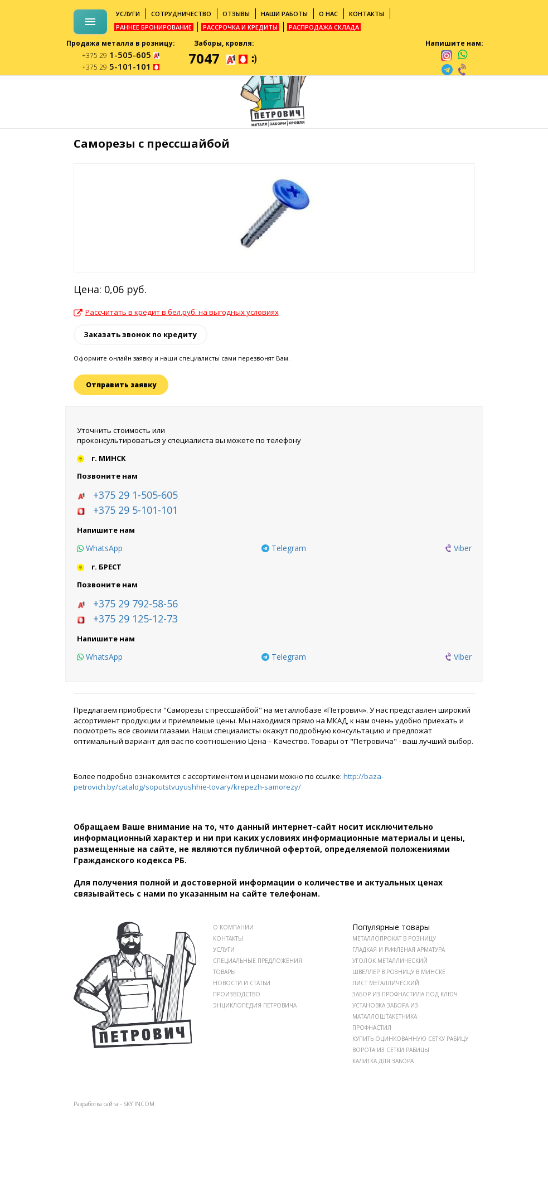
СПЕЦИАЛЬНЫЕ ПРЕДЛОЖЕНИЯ (257, 961)
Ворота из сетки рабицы (390, 1050)
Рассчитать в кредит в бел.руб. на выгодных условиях (176, 312)
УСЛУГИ (224, 949)
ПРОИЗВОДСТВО (236, 994)
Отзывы (236, 13)
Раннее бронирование (153, 27)
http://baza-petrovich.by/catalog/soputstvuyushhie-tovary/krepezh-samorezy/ (229, 781)
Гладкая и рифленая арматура (398, 949)
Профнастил (371, 1027)
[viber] (462, 69)
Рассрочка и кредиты (240, 27)
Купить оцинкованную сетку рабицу (410, 1039)
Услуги (128, 13)
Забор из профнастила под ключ (405, 994)
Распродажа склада (324, 27)
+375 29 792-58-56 (135, 603)
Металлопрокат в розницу (394, 938)
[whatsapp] (462, 55)
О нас (328, 13)
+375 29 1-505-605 (135, 495)
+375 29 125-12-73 (135, 618)
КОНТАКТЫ (228, 938)
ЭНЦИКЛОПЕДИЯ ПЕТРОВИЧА (255, 1005)
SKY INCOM (138, 1104)
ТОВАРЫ (224, 972)
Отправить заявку (121, 385)
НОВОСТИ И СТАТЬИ (241, 983)
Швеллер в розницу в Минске (398, 972)
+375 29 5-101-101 (135, 510)
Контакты (366, 13)
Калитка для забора (383, 1061)
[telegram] (447, 69)
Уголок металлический (390, 961)
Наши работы (284, 13)
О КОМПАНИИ (233, 927)
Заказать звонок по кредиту (140, 334)
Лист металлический (385, 983)
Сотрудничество (181, 13)
